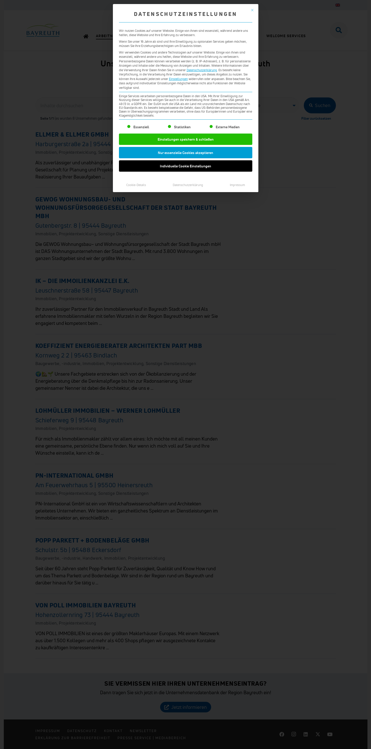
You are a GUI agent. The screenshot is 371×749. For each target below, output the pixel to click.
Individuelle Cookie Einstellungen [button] (185, 166)
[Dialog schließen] (252, 10)
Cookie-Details (136, 185)
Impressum (237, 185)
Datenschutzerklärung (202, 70)
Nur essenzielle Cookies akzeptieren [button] (185, 152)
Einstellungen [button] (178, 79)
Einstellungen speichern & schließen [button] (186, 139)
